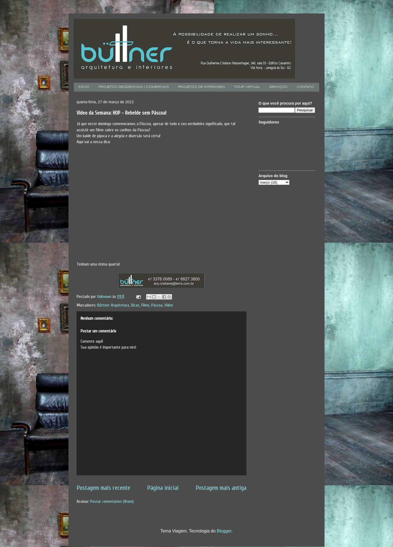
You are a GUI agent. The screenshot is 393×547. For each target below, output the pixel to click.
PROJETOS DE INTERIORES (201, 87)
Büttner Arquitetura (113, 305)
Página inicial (163, 487)
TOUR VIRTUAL (247, 87)
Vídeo (168, 305)
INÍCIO (83, 87)
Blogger (224, 531)
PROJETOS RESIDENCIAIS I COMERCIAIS (133, 87)
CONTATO (305, 87)
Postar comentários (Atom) (112, 501)
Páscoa (157, 305)
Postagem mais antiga (221, 487)
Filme (145, 305)
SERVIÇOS (278, 87)
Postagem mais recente (103, 487)
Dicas (135, 305)
